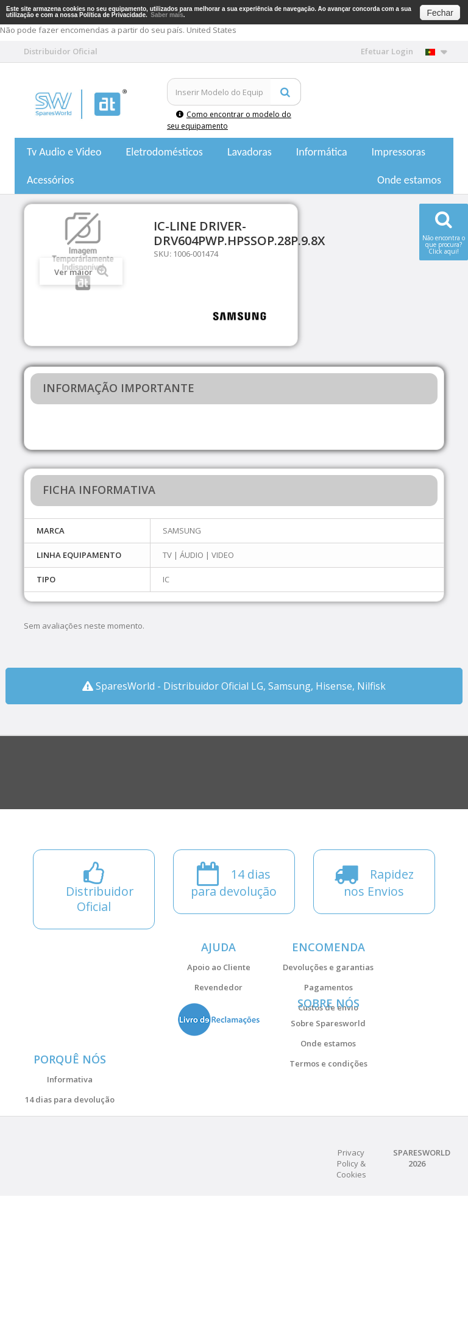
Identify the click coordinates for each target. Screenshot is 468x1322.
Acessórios (50, 180)
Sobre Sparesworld (328, 1065)
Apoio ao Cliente (218, 967)
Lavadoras (249, 152)
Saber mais (167, 15)
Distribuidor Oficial (70, 1203)
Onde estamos (409, 180)
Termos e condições (328, 1105)
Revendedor (218, 987)
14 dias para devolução (70, 1183)
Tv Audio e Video (64, 152)
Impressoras (399, 152)
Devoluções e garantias (328, 967)
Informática (321, 152)
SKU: (162, 253)
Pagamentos (328, 987)
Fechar (440, 13)
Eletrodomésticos (164, 152)
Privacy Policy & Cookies (351, 1289)
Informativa (70, 1163)
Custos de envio (328, 1007)
